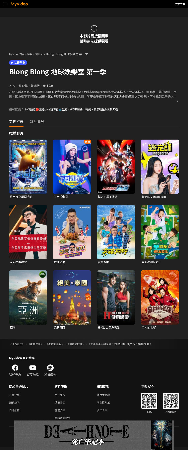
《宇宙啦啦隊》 (80, 345)
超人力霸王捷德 (108, 197)
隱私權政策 (106, 404)
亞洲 (13, 328)
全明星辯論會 (19, 262)
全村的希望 (149, 328)
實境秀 (43, 54)
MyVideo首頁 (18, 54)
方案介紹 (15, 396)
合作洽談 (105, 412)
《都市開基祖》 (58, 345)
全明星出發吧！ (152, 262)
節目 (33, 54)
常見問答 (61, 396)
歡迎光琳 (60, 262)
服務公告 (61, 412)
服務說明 (15, 404)
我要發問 (61, 404)
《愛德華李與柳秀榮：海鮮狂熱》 (114, 345)
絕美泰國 (60, 328)
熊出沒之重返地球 (22, 197)
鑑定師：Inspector (155, 197)
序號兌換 (180, 4)
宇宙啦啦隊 (61, 197)
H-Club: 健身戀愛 (109, 328)
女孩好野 (104, 262)
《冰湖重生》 (17, 345)
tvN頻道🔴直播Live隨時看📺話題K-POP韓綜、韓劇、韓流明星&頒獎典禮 (74, 109)
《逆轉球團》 (37, 345)
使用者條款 (106, 396)
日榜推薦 (15, 412)
